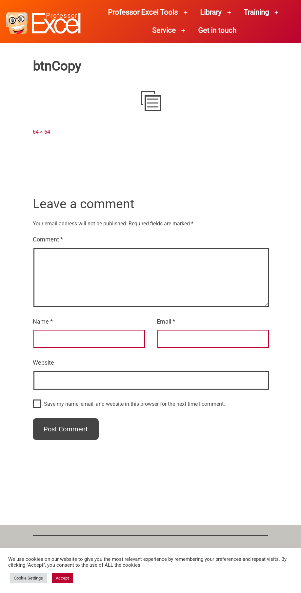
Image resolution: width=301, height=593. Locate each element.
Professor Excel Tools (143, 12)
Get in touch (217, 30)
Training (256, 12)
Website (43, 362)
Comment (48, 239)
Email (166, 321)
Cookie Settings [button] (28, 578)
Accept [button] (62, 578)
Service (164, 30)
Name (43, 321)
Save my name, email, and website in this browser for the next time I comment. (134, 404)
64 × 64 (41, 132)
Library (210, 12)
